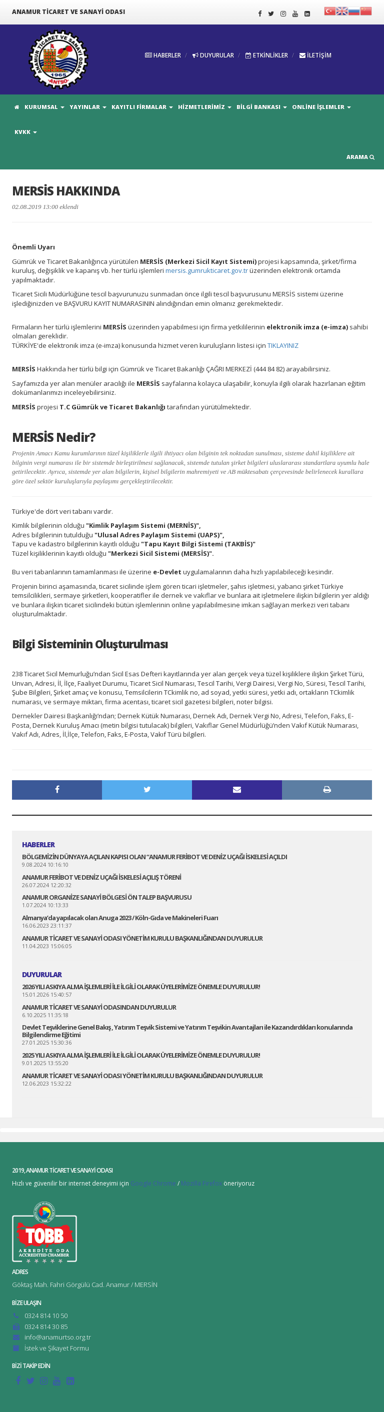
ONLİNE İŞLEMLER (321, 106)
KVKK (25, 131)
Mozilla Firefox (201, 1183)
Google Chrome (153, 1183)
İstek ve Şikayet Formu (56, 1348)
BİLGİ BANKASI (261, 106)
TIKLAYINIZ (283, 345)
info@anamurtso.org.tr (57, 1337)
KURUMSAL (44, 106)
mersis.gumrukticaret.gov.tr (207, 270)
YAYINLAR (88, 106)
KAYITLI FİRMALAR (142, 106)
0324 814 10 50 (46, 1315)
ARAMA (360, 156)
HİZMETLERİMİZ (205, 106)
